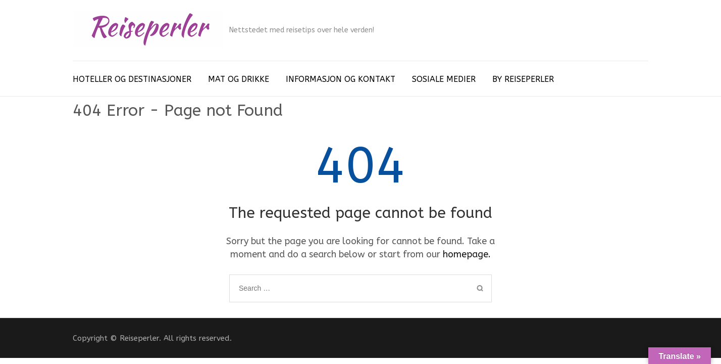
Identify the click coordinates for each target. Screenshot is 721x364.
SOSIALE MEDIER (444, 79)
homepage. (467, 254)
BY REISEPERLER (523, 79)
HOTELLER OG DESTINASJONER (132, 79)
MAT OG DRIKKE (238, 79)
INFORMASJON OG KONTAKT (340, 79)
